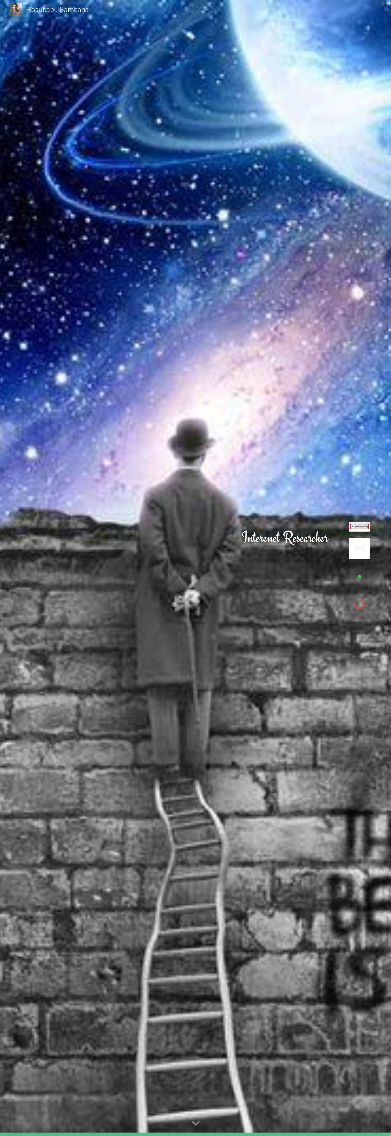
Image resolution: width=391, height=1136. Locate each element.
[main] (285, 537)
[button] (195, 1123)
